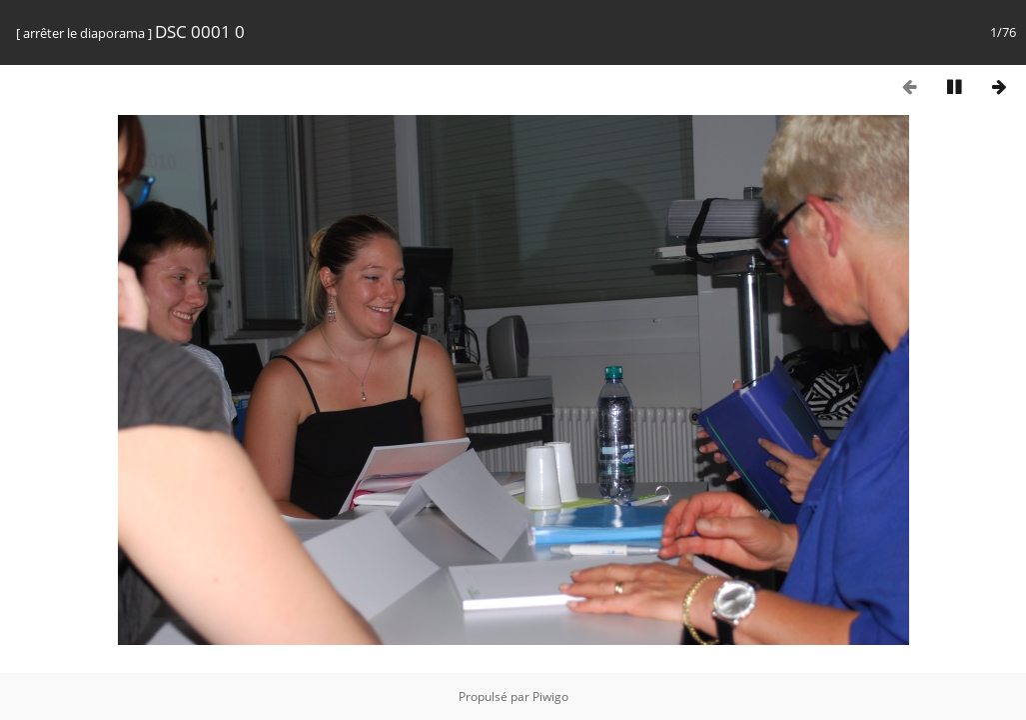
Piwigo (550, 696)
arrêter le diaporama (84, 33)
